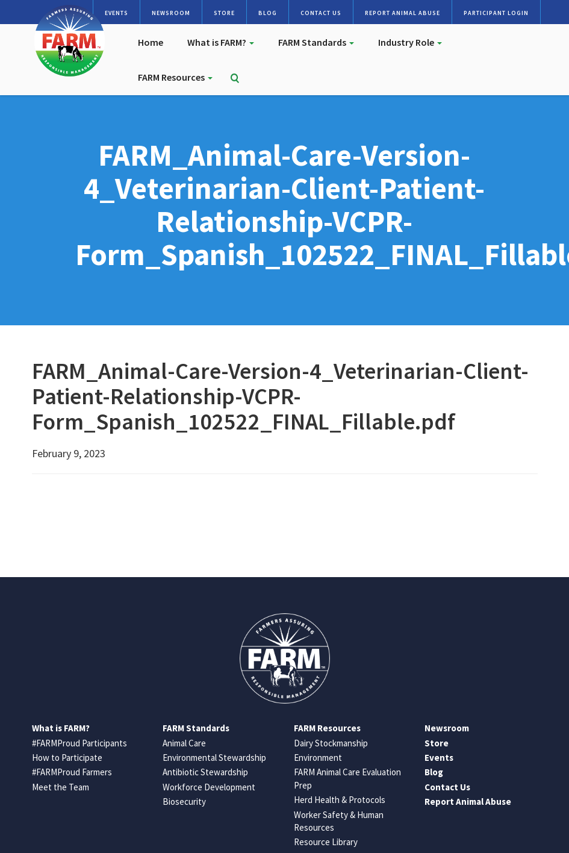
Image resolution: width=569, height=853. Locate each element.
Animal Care (184, 743)
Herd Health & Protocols (339, 799)
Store (224, 13)
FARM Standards (316, 42)
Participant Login (496, 13)
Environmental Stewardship (214, 757)
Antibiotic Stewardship (205, 772)
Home (150, 42)
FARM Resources (175, 77)
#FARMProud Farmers (72, 772)
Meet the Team (60, 787)
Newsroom (171, 13)
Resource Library (326, 842)
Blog (267, 13)
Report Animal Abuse (402, 13)
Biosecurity (184, 801)
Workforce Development (209, 787)
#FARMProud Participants (79, 743)
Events (116, 13)
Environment (318, 757)
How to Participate (67, 757)
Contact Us (320, 13)
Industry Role (410, 42)
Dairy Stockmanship (331, 743)
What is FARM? (220, 42)
